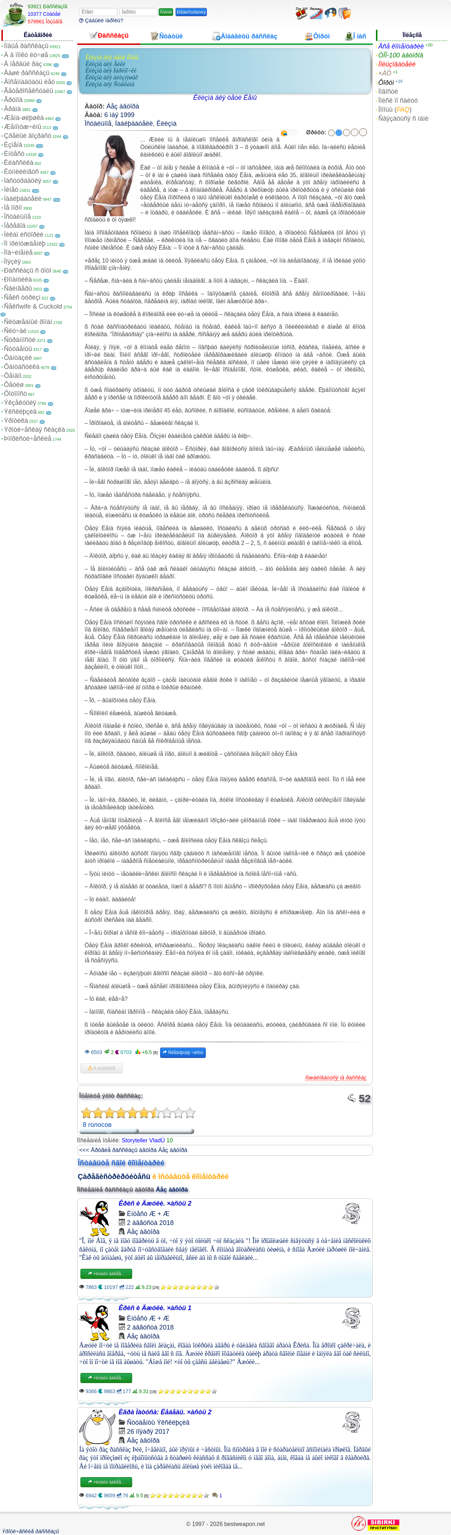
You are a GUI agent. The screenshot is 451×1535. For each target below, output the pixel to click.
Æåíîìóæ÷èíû (22, 126)
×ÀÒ (384, 73)
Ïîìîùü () (395, 109)
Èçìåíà (13, 144)
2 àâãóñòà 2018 (150, 1222)
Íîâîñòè (388, 91)
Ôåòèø (14, 384)
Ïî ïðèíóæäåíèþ (25, 243)
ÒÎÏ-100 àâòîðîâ (400, 55)
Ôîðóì (386, 82)
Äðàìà (12, 108)
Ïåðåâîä (14, 225)
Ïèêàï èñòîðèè (23, 234)
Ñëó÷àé (15, 330)
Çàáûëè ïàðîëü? (101, 20)
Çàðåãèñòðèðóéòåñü (114, 1176)
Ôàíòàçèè (18, 357)
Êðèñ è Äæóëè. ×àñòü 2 (155, 1203)
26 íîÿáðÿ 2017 (148, 1431)
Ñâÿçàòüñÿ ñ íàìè (403, 118)
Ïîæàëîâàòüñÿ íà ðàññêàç (335, 1077)
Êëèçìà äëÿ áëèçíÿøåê (111, 77)
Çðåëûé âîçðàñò (27, 135)
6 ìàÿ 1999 (119, 115)
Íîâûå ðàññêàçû (26, 46)
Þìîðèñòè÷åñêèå (27, 438)
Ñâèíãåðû (18, 288)
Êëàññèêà (18, 162)
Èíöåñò (14, 153)
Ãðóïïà (13, 99)
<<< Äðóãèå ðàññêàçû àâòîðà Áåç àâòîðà (133, 1150)
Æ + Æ (159, 1213)
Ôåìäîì (13, 375)
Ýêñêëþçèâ (20, 411)
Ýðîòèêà (16, 420)
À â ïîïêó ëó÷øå (26, 55)
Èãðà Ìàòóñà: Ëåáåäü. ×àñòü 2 (165, 1412)
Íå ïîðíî (13, 207)
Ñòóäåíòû (18, 348)
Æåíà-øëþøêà (24, 117)
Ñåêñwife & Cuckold (33, 306)
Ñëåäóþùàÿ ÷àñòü (183, 1052)
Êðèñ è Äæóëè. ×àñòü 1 (155, 1308)
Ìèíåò (11, 189)
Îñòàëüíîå (17, 216)
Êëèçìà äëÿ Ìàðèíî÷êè (110, 70)
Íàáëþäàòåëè (23, 198)
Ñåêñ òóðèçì (22, 297)
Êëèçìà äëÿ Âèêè (105, 64)
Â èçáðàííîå (101, 1068)
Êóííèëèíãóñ (21, 171)
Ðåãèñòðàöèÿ (191, 12)
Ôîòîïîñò (15, 393)
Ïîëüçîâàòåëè (396, 64)
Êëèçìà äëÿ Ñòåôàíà (110, 84)
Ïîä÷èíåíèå (18, 252)
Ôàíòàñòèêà (21, 366)
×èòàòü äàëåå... (106, 1273)
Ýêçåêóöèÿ (20, 402)
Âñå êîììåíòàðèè (401, 46)
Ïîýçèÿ (12, 261)
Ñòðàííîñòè (20, 339)
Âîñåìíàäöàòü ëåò (29, 81)
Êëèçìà (167, 123)
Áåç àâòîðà (123, 106)
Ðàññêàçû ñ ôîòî (27, 270)
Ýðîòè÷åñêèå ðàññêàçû (30, 1531)
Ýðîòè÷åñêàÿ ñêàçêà (34, 429)
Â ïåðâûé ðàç (23, 64)
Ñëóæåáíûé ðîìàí (28, 321)
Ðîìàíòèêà (18, 279)
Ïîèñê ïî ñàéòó (398, 100)
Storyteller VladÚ (143, 1140)
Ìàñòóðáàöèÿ (22, 180)
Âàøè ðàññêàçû (27, 73)
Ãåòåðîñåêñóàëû (28, 90)
